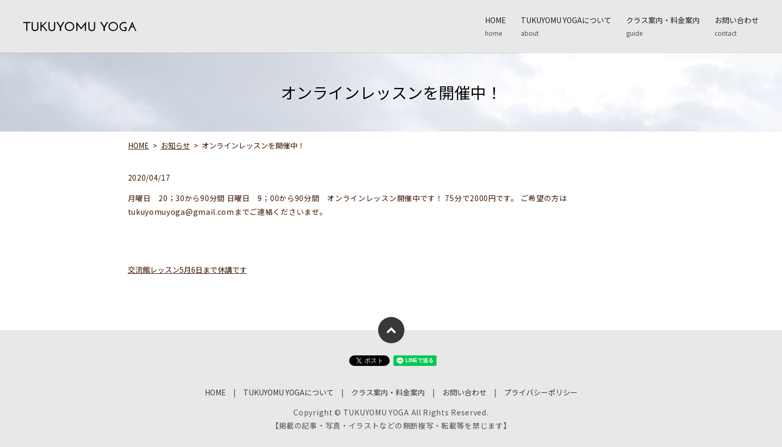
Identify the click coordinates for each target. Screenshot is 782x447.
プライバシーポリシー (541, 392)
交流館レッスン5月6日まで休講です (187, 269)
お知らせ (175, 145)
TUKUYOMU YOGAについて (566, 26)
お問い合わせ (737, 26)
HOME (495, 26)
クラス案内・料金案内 (663, 26)
